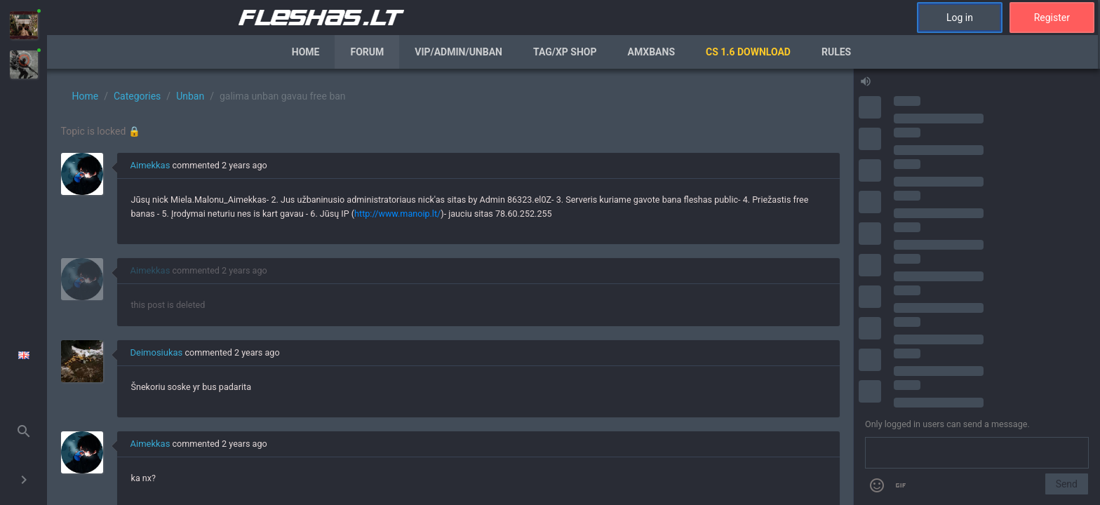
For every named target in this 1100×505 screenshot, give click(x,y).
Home (306, 52)
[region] (450, 287)
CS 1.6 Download (748, 52)
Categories (137, 96)
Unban (190, 96)
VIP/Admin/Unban (458, 52)
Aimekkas (150, 165)
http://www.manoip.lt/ (397, 213)
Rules (836, 52)
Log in (959, 17)
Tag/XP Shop (565, 52)
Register (1052, 17)
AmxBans (652, 52)
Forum (367, 52)
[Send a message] (977, 453)
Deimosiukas (156, 352)
